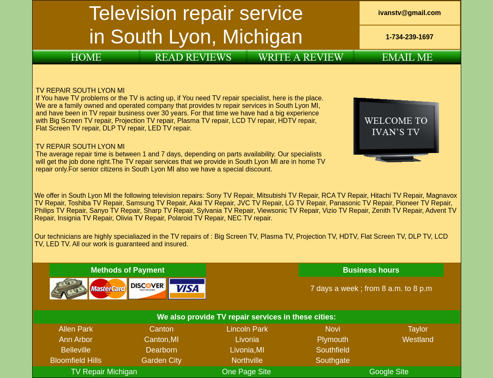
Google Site (389, 372)
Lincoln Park (247, 329)
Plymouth (332, 339)
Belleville (76, 350)
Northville (247, 360)
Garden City (161, 360)
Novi (332, 329)
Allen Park (76, 329)
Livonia (247, 339)
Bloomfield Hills (76, 360)
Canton (161, 329)
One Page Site (246, 372)
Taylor (418, 329)
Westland (418, 339)
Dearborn (161, 350)
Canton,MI (161, 339)
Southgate (333, 360)
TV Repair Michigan (104, 372)
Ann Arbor (75, 339)
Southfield (333, 350)
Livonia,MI (247, 350)
